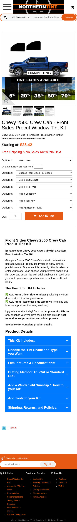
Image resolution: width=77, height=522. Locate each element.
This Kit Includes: (21, 340)
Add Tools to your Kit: (25, 398)
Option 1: (7, 160)
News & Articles (39, 497)
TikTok (61, 486)
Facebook (62, 482)
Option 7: (7, 207)
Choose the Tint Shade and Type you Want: (33, 351)
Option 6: (7, 200)
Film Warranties (40, 493)
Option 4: (7, 186)
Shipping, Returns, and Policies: (32, 407)
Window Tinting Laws (16, 515)
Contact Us (38, 479)
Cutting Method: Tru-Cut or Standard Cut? (36, 374)
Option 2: (7, 172)
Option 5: (7, 193)
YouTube (62, 479)
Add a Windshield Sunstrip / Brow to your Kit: (36, 387)
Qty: (4, 216)
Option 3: (7, 179)
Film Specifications (41, 490)
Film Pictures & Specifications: (31, 363)
